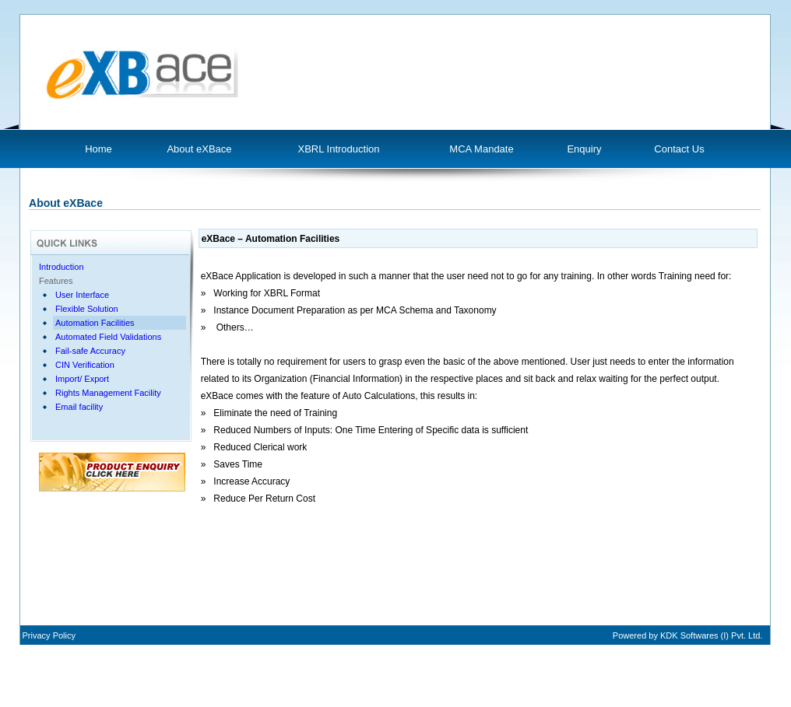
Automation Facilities (95, 322)
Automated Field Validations (108, 336)
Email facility (79, 406)
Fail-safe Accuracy (90, 350)
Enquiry (584, 149)
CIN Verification (84, 364)
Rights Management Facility (108, 392)
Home (98, 149)
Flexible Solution (86, 308)
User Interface (82, 294)
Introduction (61, 266)
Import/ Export (82, 378)
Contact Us (679, 149)
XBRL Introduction (338, 149)
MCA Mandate (481, 149)
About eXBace (199, 149)
